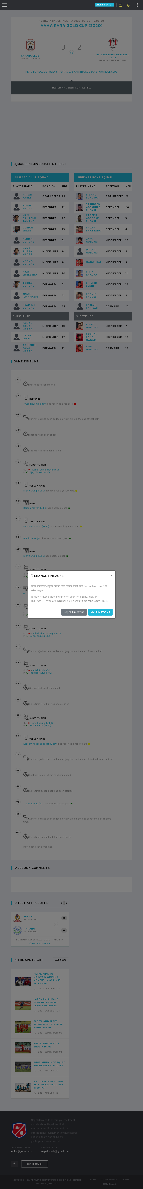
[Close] (111, 575)
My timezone (100, 612)
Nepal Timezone (74, 612)
